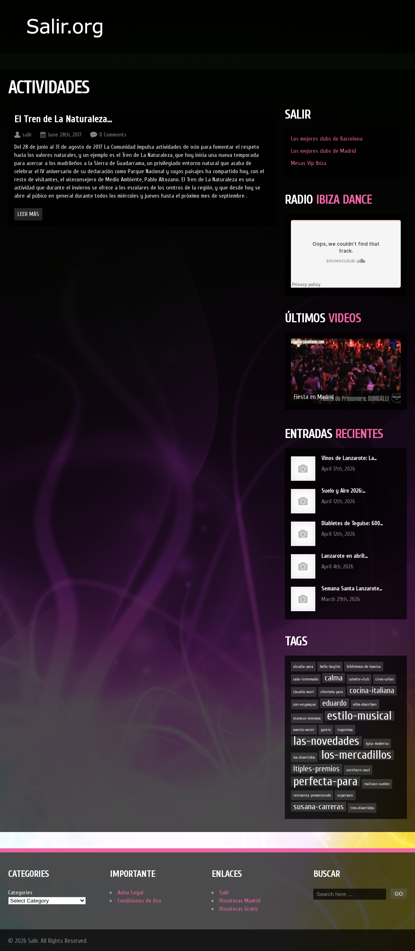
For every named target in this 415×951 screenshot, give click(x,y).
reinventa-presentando (312, 795)
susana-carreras (318, 806)
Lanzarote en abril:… (344, 556)
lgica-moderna (377, 743)
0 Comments (113, 134)
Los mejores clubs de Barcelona (327, 138)
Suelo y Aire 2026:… (343, 490)
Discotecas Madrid (239, 900)
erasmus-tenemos (307, 718)
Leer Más (28, 214)
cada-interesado (305, 679)
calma (334, 677)
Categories (20, 892)
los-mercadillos (356, 755)
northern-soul (358, 770)
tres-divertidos (362, 808)
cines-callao (384, 679)
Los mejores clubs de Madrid (323, 150)
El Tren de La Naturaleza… (63, 119)
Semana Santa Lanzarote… (351, 588)
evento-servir (304, 729)
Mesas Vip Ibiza (308, 163)
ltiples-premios (316, 768)
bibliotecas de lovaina (364, 666)
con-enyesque (304, 704)
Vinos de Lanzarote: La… (349, 458)
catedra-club (359, 679)
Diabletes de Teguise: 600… (352, 523)
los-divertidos (304, 757)
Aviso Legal (130, 892)
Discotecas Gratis (238, 908)
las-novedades (326, 741)
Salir (224, 892)
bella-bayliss (330, 666)
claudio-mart (303, 691)
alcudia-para (303, 666)
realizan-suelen (377, 783)
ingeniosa (345, 729)
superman (345, 795)
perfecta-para (325, 781)
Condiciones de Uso (139, 900)
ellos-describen (365, 704)
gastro (326, 729)
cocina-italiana (371, 690)
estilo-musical (359, 716)
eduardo (334, 703)
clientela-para (332, 691)
